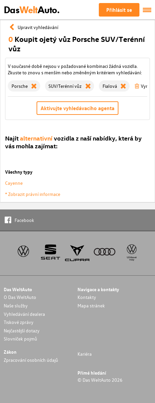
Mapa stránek (91, 305)
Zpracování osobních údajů (31, 360)
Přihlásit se (119, 9)
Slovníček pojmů (20, 338)
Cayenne (14, 183)
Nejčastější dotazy (22, 330)
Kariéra (85, 354)
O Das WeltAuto (20, 297)
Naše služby (16, 305)
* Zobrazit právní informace (32, 194)
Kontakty (87, 297)
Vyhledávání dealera (24, 314)
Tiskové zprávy (19, 322)
